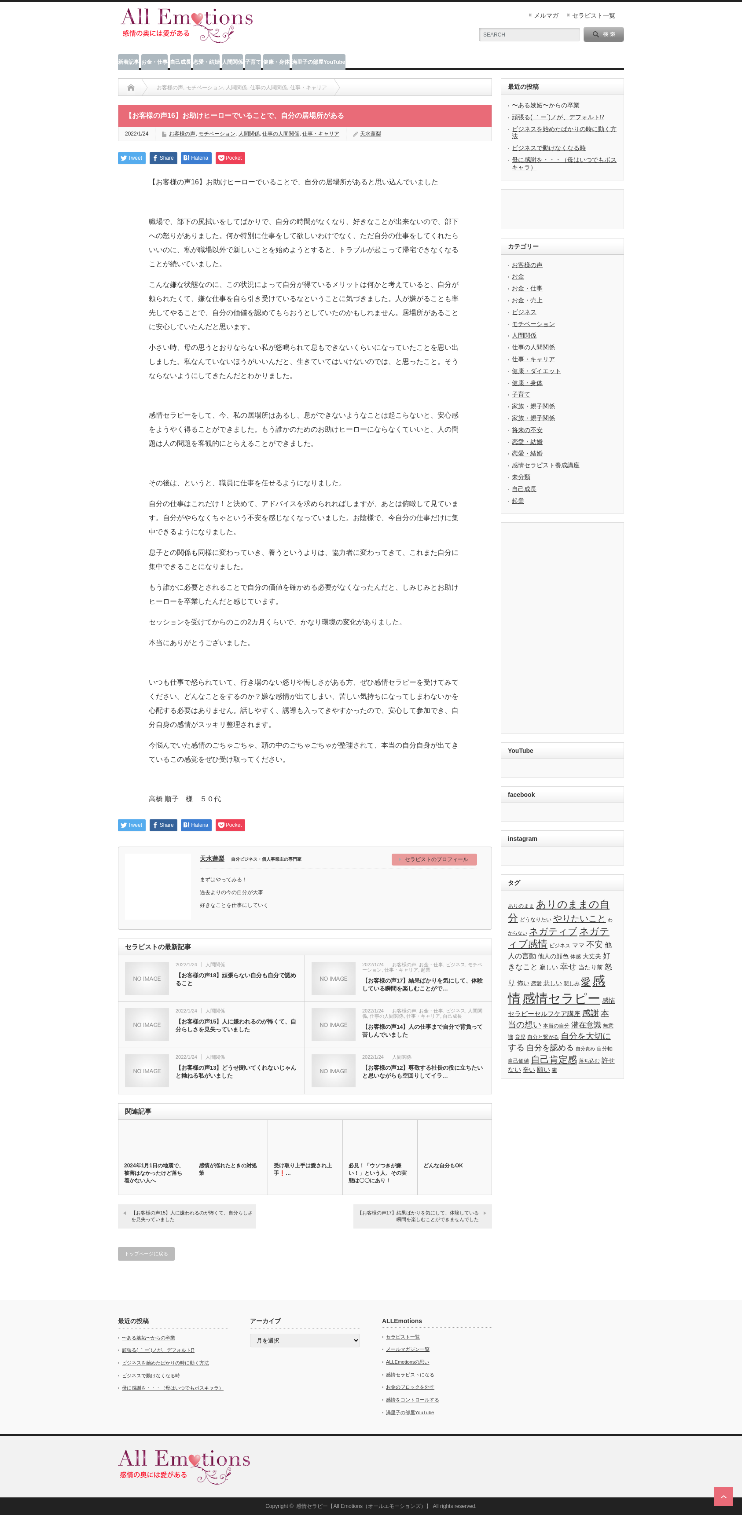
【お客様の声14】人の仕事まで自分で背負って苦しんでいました (422, 1030)
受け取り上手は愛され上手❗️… (303, 1169)
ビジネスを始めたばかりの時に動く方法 (165, 1362)
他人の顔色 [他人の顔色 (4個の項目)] (553, 956)
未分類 (521, 477)
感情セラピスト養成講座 (546, 465)
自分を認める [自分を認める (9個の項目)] (550, 1047)
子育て (253, 62)
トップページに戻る (146, 1253)
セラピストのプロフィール (436, 859)
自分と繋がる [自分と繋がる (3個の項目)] (543, 1037)
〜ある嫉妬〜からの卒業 (546, 105)
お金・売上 (527, 300)
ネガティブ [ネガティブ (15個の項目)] (553, 931)
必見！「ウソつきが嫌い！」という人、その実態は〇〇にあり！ (378, 1173)
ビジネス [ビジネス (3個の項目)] (559, 946)
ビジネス (455, 964)
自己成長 (180, 62)
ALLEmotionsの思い (407, 1362)
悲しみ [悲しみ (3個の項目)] (572, 983)
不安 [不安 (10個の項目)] (594, 944)
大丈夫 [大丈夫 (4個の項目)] (592, 956)
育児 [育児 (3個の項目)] (520, 1037)
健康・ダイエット (536, 370)
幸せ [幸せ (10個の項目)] (568, 966)
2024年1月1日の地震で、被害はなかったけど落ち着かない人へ (154, 1173)
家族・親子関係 (533, 406)
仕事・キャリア (401, 969)
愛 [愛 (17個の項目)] (586, 981)
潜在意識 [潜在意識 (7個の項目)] (586, 1025)
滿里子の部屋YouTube (318, 62)
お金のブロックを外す (410, 1387)
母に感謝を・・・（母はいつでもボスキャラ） (173, 1387)
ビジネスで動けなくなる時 (549, 147)
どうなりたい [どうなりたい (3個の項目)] (535, 920)
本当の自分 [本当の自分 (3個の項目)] (556, 1026)
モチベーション (216, 134)
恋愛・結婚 (206, 62)
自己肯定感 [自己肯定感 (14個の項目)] (554, 1059)
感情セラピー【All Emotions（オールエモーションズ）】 (363, 1506)
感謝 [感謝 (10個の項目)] (590, 1013)
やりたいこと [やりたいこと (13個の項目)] (579, 918)
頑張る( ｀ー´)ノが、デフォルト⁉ (558, 117)
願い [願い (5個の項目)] (543, 1069)
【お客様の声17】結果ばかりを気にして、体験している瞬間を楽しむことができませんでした (418, 1216)
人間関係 (232, 62)
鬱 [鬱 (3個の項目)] (554, 1070)
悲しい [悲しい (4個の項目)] (553, 983)
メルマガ (546, 15)
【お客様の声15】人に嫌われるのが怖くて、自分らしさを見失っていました (236, 1025)
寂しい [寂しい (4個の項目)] (549, 967)
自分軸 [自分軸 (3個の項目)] (605, 1048)
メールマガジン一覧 (408, 1349)
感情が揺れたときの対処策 (228, 1169)
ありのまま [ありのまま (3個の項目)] (521, 906)
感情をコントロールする (412, 1399)
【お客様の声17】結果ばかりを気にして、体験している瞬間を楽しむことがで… (422, 984)
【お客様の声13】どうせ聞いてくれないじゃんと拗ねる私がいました (236, 1071)
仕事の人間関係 (387, 1016)
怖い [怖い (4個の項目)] (523, 983)
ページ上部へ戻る (723, 1496)
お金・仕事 (154, 62)
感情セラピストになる (410, 1374)
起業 (425, 969)
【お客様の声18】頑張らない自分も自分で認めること (236, 979)
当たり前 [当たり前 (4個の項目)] (590, 967)
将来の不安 (527, 429)
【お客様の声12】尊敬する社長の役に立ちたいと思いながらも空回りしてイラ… (422, 1071)
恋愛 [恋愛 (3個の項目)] (536, 983)
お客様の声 (182, 134)
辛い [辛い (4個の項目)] (529, 1070)
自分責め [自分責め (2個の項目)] (585, 1048)
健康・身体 (276, 62)
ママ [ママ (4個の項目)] (578, 945)
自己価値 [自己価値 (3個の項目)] (518, 1061)
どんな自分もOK (443, 1166)
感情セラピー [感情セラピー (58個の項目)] (561, 998)
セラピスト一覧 (593, 15)
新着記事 (128, 62)
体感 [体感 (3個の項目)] (575, 957)
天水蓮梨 (212, 858)
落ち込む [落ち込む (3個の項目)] (589, 1061)
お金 (518, 276)
